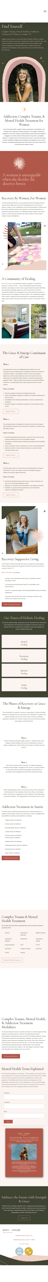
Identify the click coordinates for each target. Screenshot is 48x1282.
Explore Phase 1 (11, 411)
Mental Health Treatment (12, 967)
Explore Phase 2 (11, 455)
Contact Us (24, 1231)
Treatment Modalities (11, 1069)
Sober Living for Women (12, 604)
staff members (8, 283)
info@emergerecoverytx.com (24, 1248)
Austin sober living (9, 572)
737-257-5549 (24, 1257)
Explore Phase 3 (11, 495)
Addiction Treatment (11, 858)
